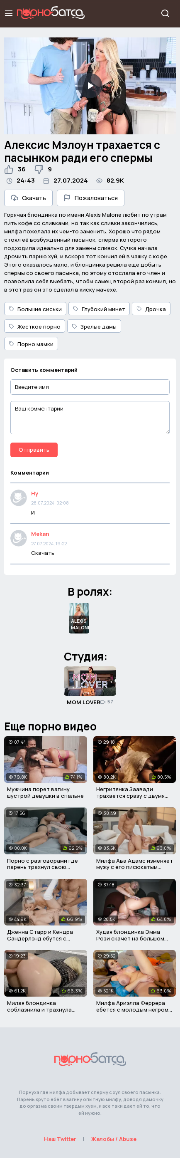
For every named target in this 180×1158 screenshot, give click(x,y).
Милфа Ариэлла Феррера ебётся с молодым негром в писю (134, 1009)
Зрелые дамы (94, 326)
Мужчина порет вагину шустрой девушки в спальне (45, 792)
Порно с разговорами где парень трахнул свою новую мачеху (42, 867)
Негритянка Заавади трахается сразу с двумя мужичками (130, 795)
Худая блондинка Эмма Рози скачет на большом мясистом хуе (130, 938)
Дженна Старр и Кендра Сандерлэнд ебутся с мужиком (40, 938)
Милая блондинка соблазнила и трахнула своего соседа (39, 1009)
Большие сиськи (35, 309)
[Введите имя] (90, 387)
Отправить (34, 449)
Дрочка (151, 309)
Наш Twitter (60, 1139)
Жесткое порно (35, 326)
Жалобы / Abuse (113, 1139)
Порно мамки (31, 344)
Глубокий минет (99, 309)
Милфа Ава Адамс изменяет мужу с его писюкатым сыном (134, 867)
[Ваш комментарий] (90, 417)
